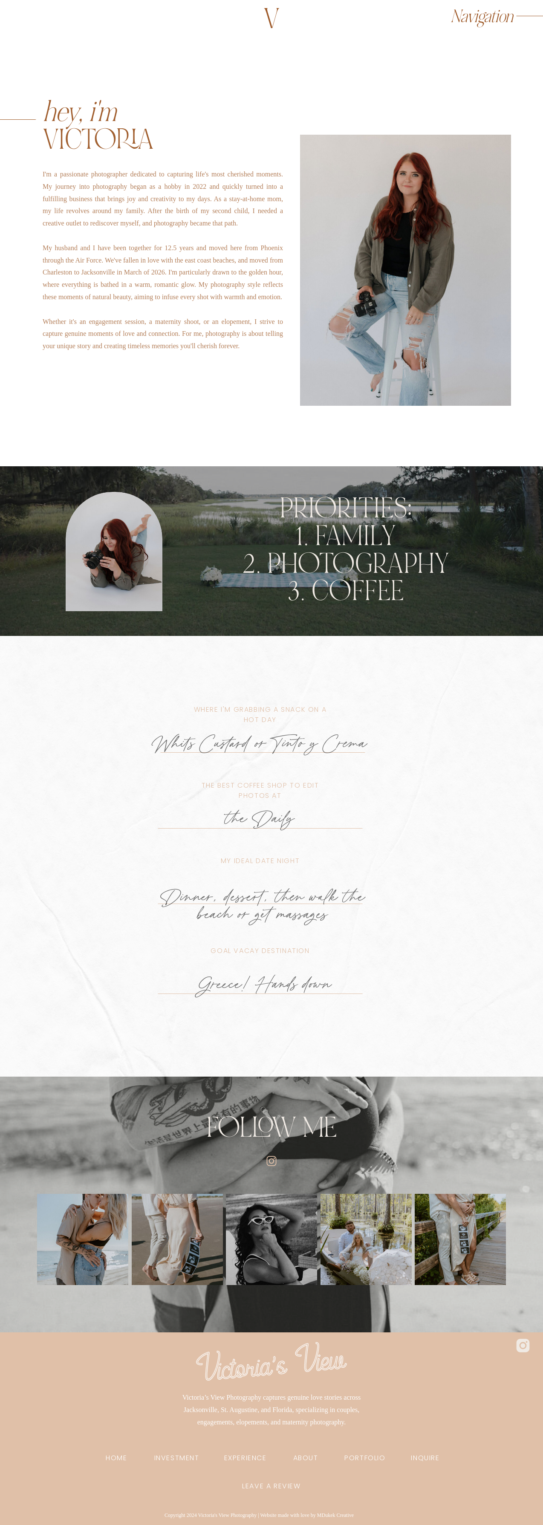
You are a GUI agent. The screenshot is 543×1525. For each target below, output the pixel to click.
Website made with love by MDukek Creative (307, 1515)
